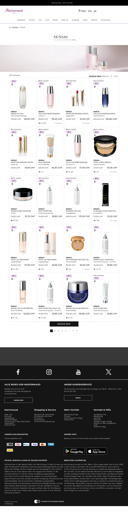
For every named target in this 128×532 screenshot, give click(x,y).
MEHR (78, 398)
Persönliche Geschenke (44, 414)
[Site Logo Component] (14, 11)
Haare (85, 20)
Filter (116, 76)
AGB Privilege (100, 426)
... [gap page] (69, 331)
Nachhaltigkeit (11, 420)
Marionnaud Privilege (73, 418)
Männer (94, 20)
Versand (97, 418)
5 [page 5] (65, 331)
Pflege (55, 20)
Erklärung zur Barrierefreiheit (17, 421)
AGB (96, 425)
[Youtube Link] (79, 373)
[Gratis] (90, 11)
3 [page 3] (58, 331)
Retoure (97, 420)
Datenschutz (10, 425)
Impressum (9, 423)
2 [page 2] (55, 331)
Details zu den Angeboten (105, 423)
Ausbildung (9, 418)
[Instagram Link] (49, 373)
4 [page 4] (62, 331)
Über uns (8, 414)
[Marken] (15, 27)
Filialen (67, 416)
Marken (32, 20)
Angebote (21, 20)
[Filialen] (82, 11)
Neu (40, 20)
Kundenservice (100, 414)
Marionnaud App (71, 414)
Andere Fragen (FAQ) (103, 421)
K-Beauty (75, 20)
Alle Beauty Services (43, 416)
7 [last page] (73, 331)
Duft (47, 20)
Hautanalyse (39, 420)
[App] (95, 11)
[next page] (76, 330)
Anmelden (18, 400)
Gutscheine (69, 420)
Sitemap (9, 504)
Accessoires (105, 20)
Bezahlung (98, 416)
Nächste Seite (64, 324)
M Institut (38, 418)
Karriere (8, 416)
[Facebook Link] (19, 373)
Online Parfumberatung (44, 421)
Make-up (64, 20)
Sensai (22, 27)
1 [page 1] (51, 331)
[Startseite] (10, 27)
